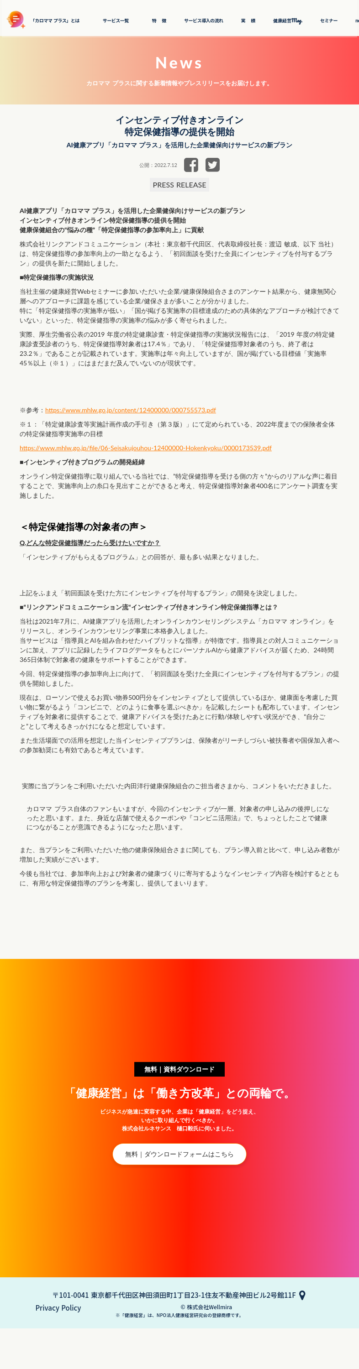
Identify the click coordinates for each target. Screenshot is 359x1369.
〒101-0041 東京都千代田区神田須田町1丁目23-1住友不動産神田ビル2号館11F (174, 1337)
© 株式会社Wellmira (180, 1356)
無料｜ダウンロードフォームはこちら (179, 1207)
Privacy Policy (182, 1345)
